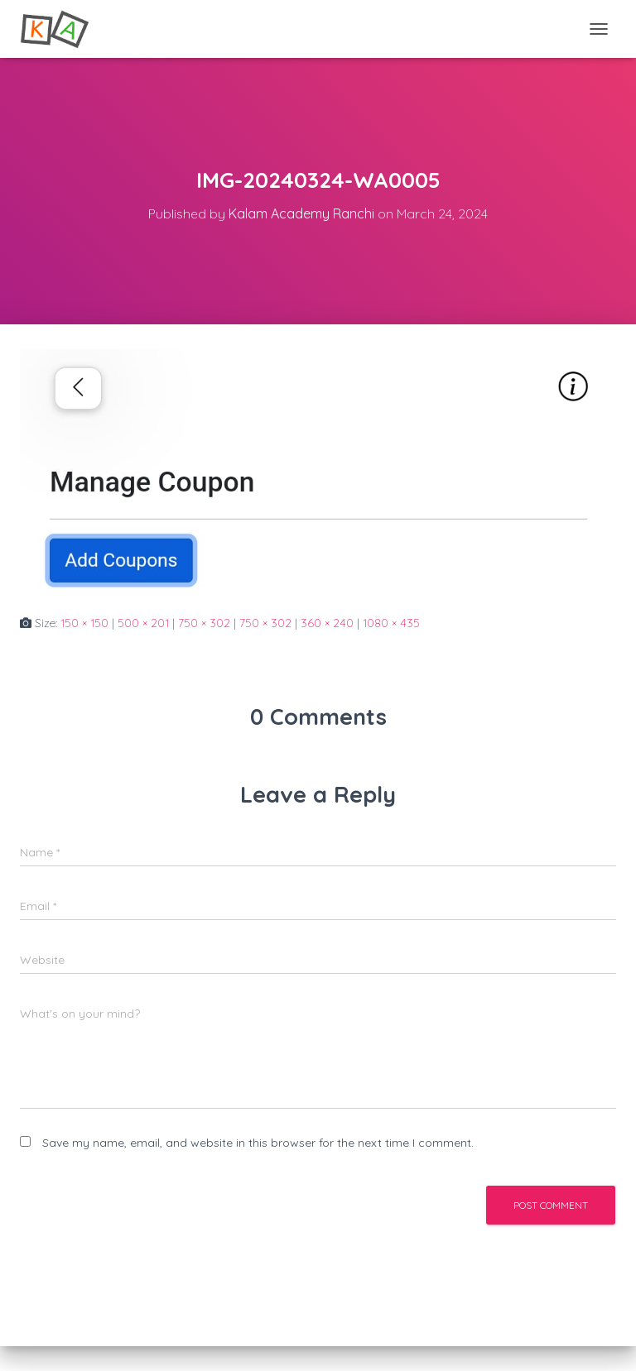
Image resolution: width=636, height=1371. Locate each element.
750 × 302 (204, 623)
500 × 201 (143, 623)
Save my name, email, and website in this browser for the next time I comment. (258, 1142)
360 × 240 (327, 623)
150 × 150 (84, 623)
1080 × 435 (391, 623)
